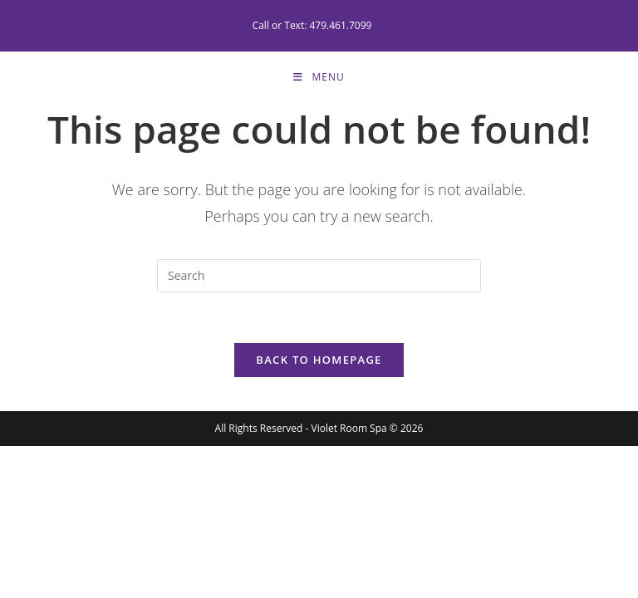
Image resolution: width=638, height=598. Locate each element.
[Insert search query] (319, 275)
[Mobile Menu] (318, 77)
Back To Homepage (318, 359)
